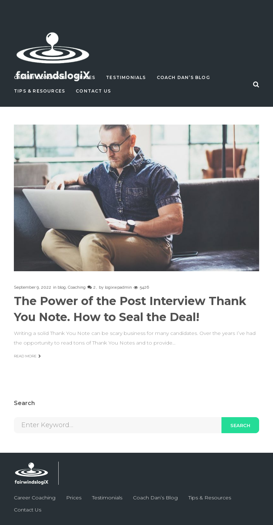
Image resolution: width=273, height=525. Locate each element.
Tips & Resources (39, 91)
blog (62, 287)
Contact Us (93, 91)
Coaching (77, 287)
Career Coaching (39, 77)
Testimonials (126, 77)
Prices (85, 77)
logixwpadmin (118, 287)
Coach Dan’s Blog (183, 77)
